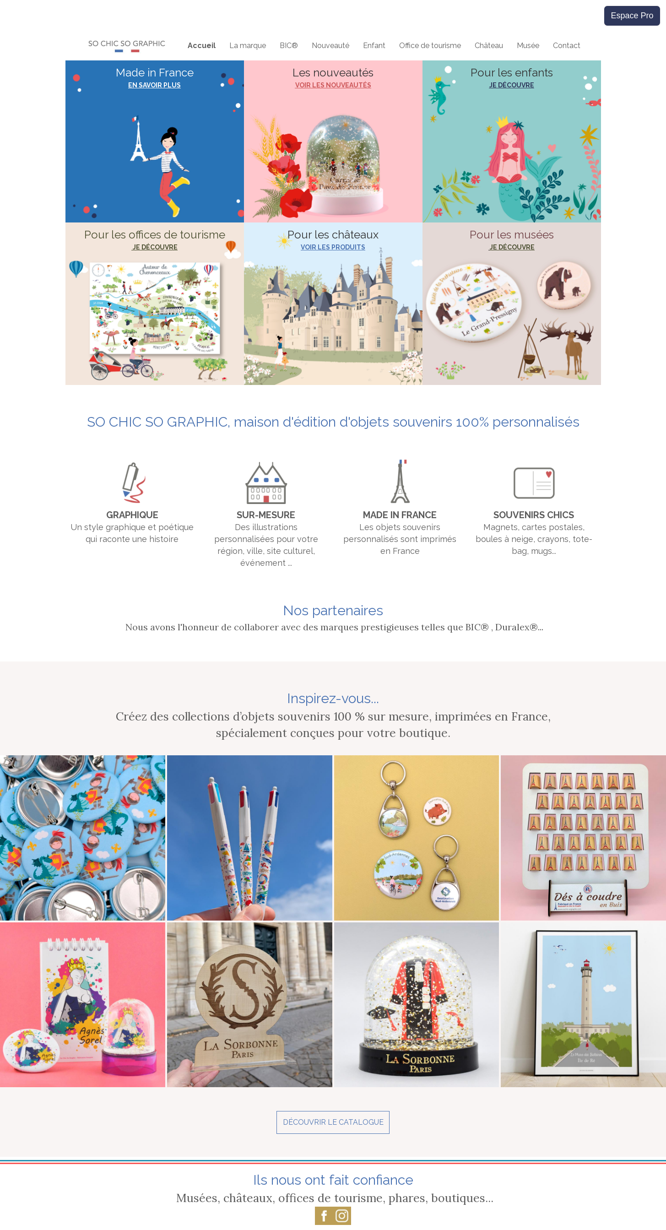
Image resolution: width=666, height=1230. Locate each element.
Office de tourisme (430, 45)
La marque (247, 45)
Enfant (374, 45)
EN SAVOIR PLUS (154, 85)
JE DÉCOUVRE (511, 85)
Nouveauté (330, 45)
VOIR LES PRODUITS (333, 247)
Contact (566, 45)
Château (489, 45)
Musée (528, 45)
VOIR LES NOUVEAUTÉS (333, 85)
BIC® (289, 45)
